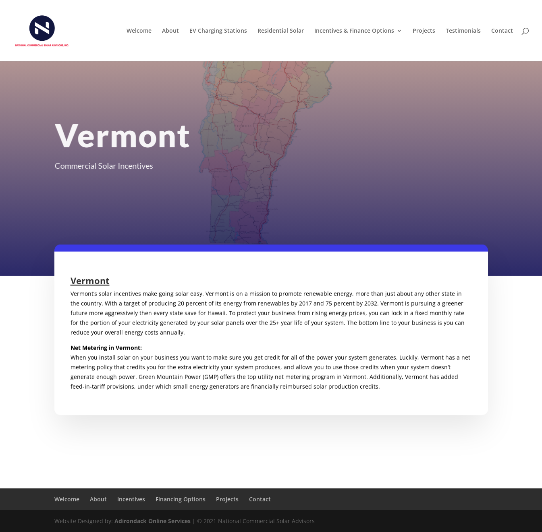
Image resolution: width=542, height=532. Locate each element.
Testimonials (463, 31)
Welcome (139, 31)
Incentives (131, 499)
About (170, 31)
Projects (424, 31)
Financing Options (181, 499)
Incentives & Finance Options (354, 31)
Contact (502, 31)
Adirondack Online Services (152, 521)
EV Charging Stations (218, 31)
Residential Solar (281, 31)
